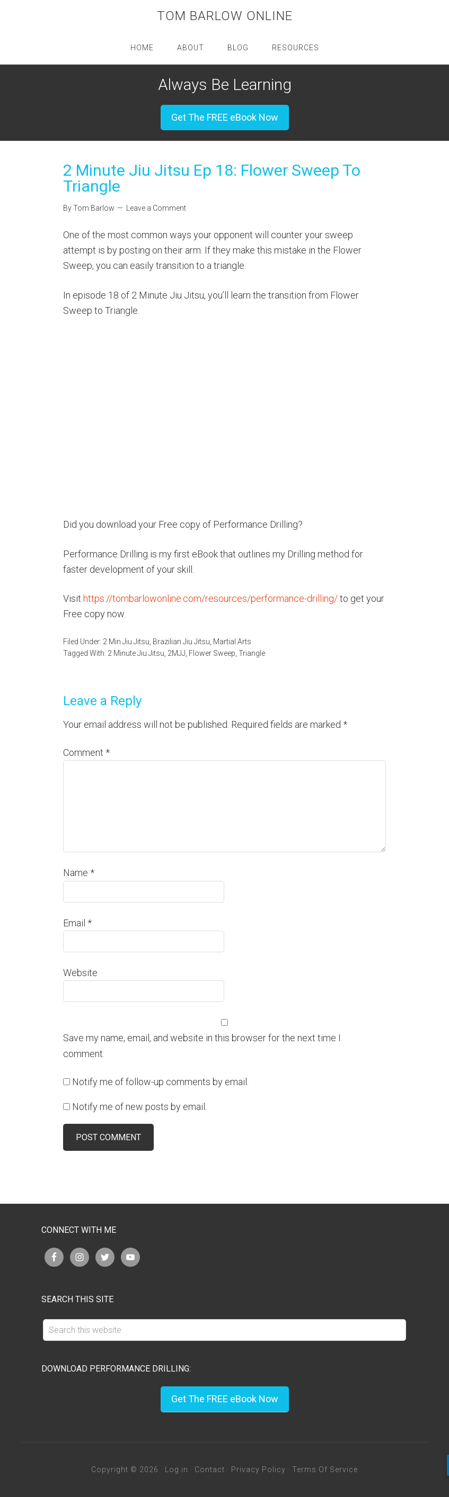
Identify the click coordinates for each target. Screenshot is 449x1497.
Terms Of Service (325, 1469)
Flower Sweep (212, 653)
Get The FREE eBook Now (224, 117)
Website (80, 972)
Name (78, 872)
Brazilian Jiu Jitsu (181, 641)
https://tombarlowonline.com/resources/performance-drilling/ (210, 598)
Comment (86, 752)
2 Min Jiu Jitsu (126, 641)
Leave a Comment (156, 208)
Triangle (252, 653)
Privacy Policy (258, 1469)
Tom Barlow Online (225, 15)
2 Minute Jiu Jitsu (136, 653)
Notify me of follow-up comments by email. (160, 1081)
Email (77, 922)
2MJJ (177, 653)
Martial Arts (232, 641)
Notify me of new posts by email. (139, 1106)
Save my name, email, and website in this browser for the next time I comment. (202, 1045)
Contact (210, 1469)
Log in (176, 1469)
